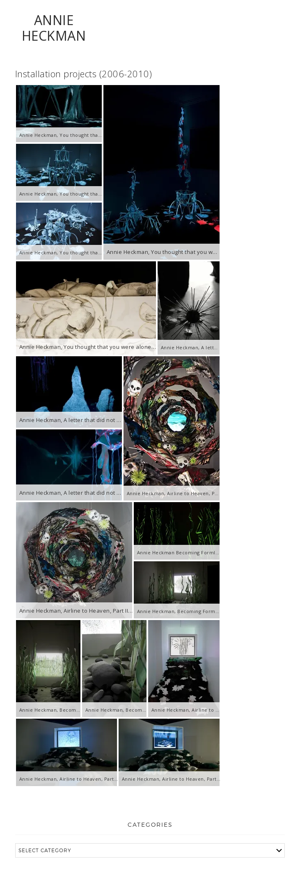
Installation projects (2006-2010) (83, 73)
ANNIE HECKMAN (54, 27)
